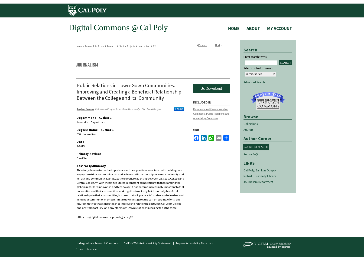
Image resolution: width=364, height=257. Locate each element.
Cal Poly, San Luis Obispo (260, 170)
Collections (251, 124)
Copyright (92, 248)
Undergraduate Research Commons (268, 101)
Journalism (144, 46)
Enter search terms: (255, 57)
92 (154, 46)
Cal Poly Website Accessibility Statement (147, 243)
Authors (248, 130)
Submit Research (256, 147)
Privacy (79, 248)
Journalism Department (258, 182)
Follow (179, 108)
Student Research (107, 46)
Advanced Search (254, 82)
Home (79, 46)
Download (211, 88)
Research (89, 46)
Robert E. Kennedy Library (260, 176)
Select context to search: (259, 68)
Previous (202, 45)
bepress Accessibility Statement (194, 243)
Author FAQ (251, 154)
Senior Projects (127, 46)
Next (217, 45)
